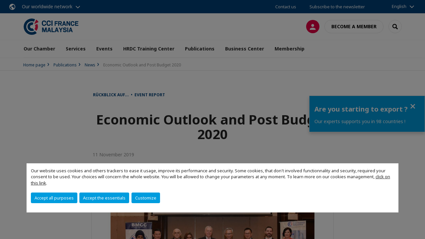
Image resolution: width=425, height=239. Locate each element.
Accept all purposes (54, 198)
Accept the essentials (104, 198)
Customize (145, 198)
